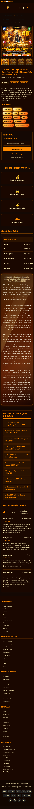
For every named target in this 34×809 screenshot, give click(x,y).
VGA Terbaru (6, 689)
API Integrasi (6, 738)
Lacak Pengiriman (7, 648)
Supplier (5, 735)
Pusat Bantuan (7, 657)
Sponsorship (6, 721)
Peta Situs (17, 789)
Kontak (5, 630)
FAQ (4, 659)
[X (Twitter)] (19, 801)
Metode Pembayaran (8, 645)
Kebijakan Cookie (27, 787)
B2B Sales (5, 718)
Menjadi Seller (7, 716)
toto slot (9, 401)
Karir (4, 616)
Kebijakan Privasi (7, 621)
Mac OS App (6, 759)
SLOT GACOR (20, 16)
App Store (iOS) (7, 748)
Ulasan (5, 665)
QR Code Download (8, 770)
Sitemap (5, 633)
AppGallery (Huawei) (8, 754)
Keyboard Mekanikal (8, 692)
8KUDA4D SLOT (8, 22)
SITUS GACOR (7, 16)
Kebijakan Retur (7, 651)
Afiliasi (4, 713)
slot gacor (27, 336)
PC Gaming (6, 678)
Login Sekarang (17, 149)
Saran (4, 668)
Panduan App (6, 768)
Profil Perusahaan (7, 607)
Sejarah (5, 613)
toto (19, 372)
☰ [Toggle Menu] (27, 8)
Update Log (6, 765)
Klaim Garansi (6, 654)
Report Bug (6, 773)
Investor (5, 732)
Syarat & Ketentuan (8, 624)
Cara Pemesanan (7, 643)
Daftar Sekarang (17, 154)
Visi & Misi (5, 610)
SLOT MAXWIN (19, 19)
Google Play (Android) (9, 751)
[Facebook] (10, 801)
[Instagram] (15, 801)
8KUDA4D (6, 286)
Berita (4, 619)
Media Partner (6, 727)
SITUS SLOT (7, 19)
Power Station (7, 683)
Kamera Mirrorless (7, 700)
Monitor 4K (6, 686)
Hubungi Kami (6, 662)
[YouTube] (24, 801)
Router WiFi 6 (6, 695)
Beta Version (6, 762)
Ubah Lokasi (21, 143)
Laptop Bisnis (6, 681)
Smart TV (5, 697)
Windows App (6, 756)
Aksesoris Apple (7, 703)
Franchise (5, 730)
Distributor (5, 724)
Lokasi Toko (6, 627)
